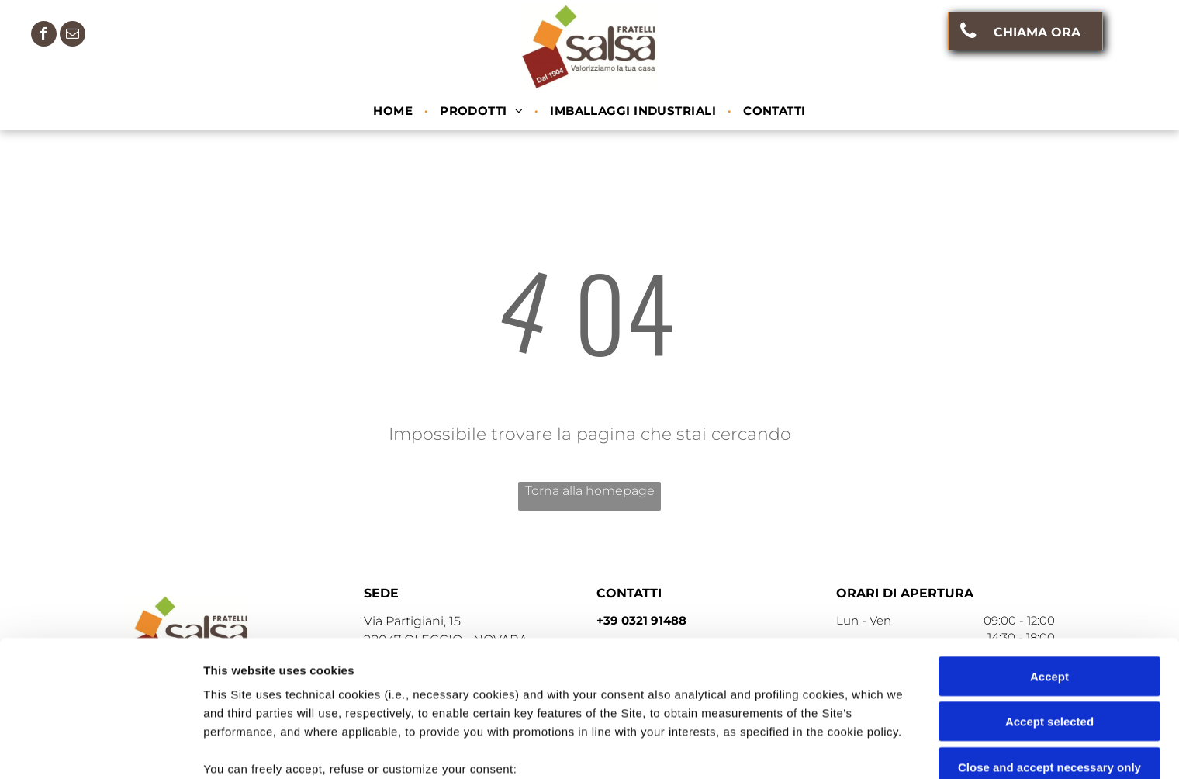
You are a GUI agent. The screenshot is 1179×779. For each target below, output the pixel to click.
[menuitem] (394, 111)
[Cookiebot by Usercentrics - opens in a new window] (100, 748)
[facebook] (44, 35)
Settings (789, 748)
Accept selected (1049, 597)
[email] (72, 35)
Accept (1049, 552)
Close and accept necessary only (1049, 642)
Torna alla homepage (590, 490)
